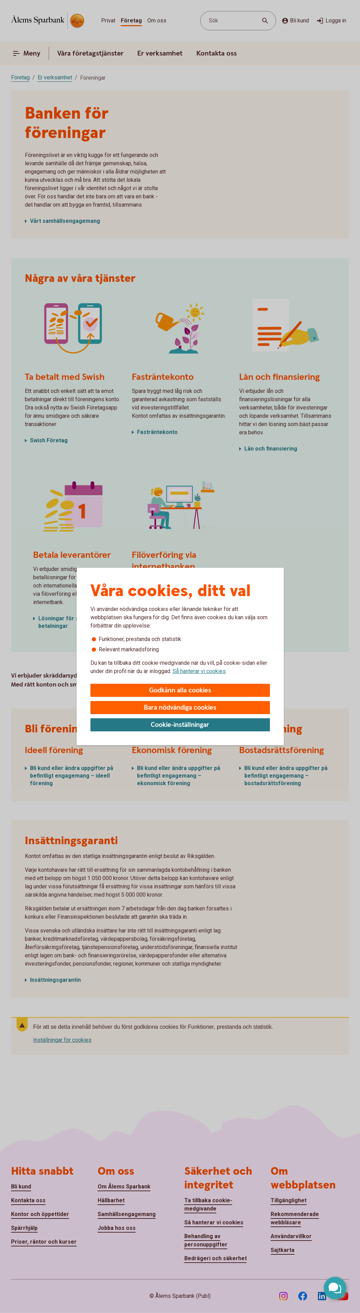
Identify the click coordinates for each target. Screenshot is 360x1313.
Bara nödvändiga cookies (180, 707)
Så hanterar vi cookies (199, 671)
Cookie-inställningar (180, 725)
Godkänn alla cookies (180, 690)
